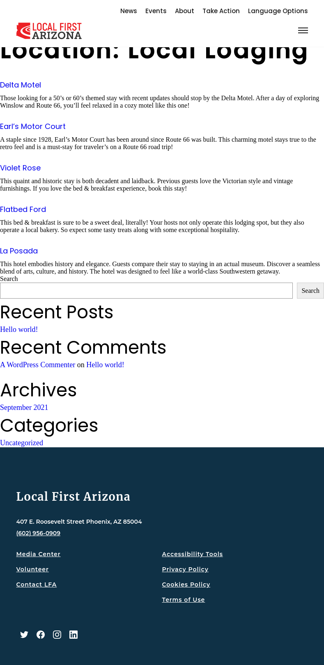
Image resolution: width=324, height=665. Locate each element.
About (184, 11)
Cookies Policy (186, 584)
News (128, 11)
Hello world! (19, 329)
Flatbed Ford (23, 209)
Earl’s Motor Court (33, 126)
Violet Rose (20, 168)
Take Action (221, 11)
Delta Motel (20, 85)
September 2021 (24, 407)
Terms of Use (183, 599)
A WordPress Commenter (37, 365)
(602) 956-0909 (38, 533)
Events (156, 11)
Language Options (278, 11)
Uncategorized (21, 443)
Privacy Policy (185, 569)
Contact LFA (36, 584)
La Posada (19, 251)
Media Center (38, 554)
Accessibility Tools (192, 554)
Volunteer (32, 569)
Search (9, 278)
